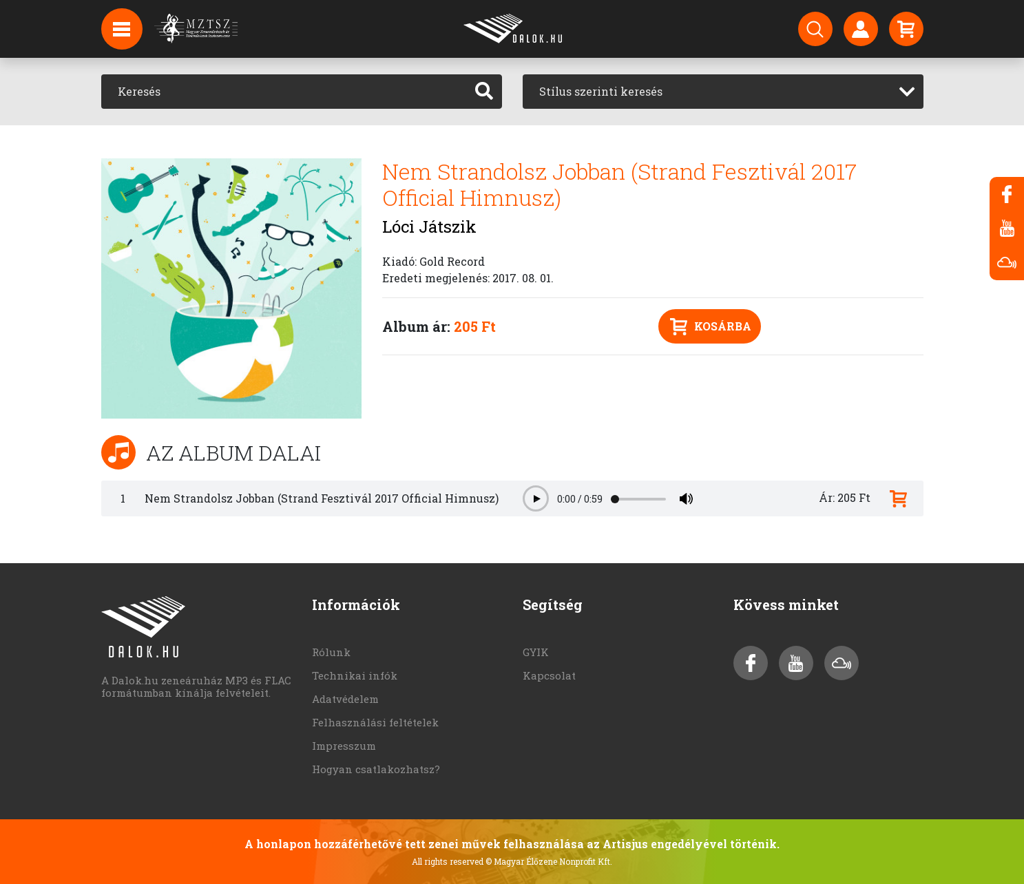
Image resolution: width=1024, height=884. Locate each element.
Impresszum (344, 746)
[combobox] (723, 91)
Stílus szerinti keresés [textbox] (600, 91)
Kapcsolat (549, 675)
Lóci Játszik (429, 226)
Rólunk (331, 652)
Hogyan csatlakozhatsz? (376, 769)
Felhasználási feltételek (375, 722)
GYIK (536, 652)
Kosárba (710, 326)
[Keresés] (284, 91)
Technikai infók (354, 675)
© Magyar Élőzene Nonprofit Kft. (548, 861)
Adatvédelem (345, 699)
